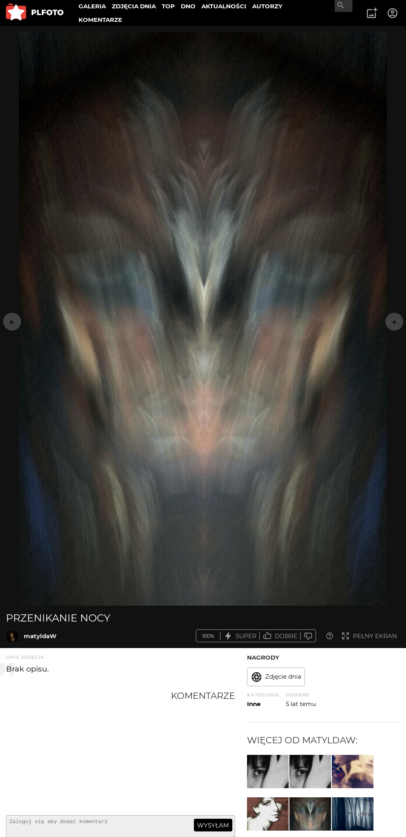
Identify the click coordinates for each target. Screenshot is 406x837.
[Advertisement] (88, 749)
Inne (253, 704)
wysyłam (213, 825)
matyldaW (40, 636)
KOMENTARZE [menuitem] (100, 19)
